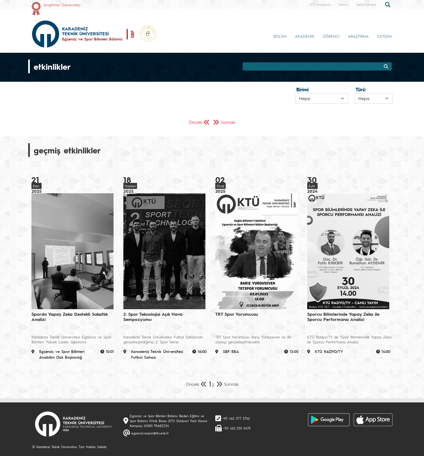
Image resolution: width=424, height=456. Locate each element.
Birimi (302, 89)
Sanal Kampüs (366, 4)
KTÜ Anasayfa (320, 4)
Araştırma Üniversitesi (61, 4)
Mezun (343, 4)
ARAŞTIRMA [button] (358, 36)
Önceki (195, 122)
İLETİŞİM (384, 36)
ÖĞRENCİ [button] (331, 36)
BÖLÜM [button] (280, 36)
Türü (360, 89)
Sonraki (228, 122)
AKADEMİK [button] (305, 36)
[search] (388, 4)
